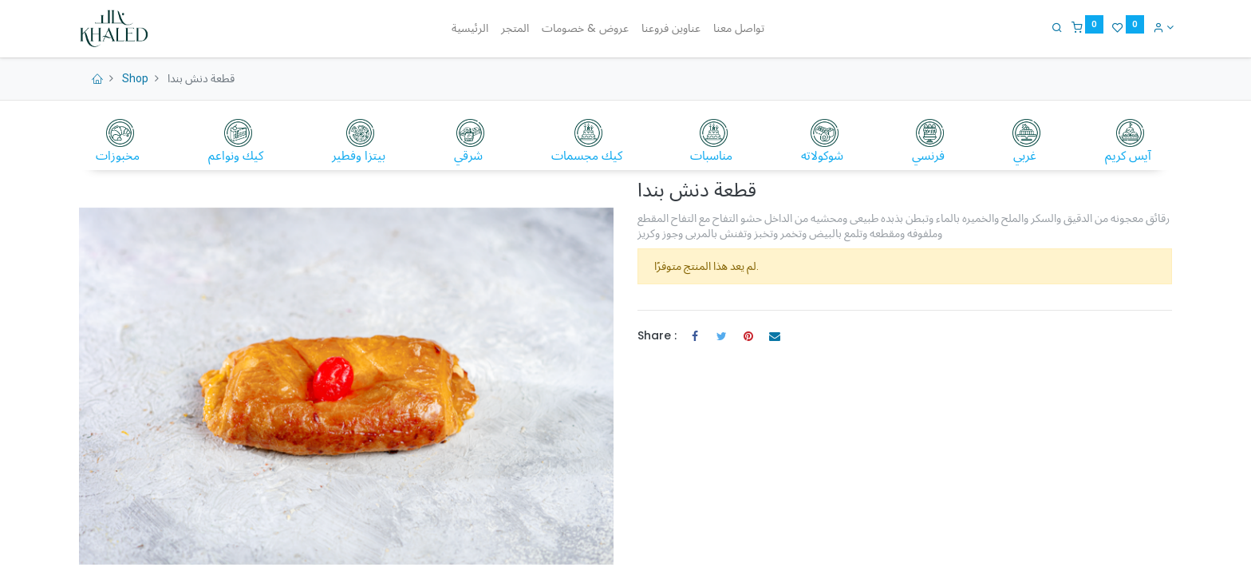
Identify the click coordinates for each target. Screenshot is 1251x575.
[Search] (1055, 27)
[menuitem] (470, 28)
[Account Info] (1161, 27)
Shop (135, 78)
